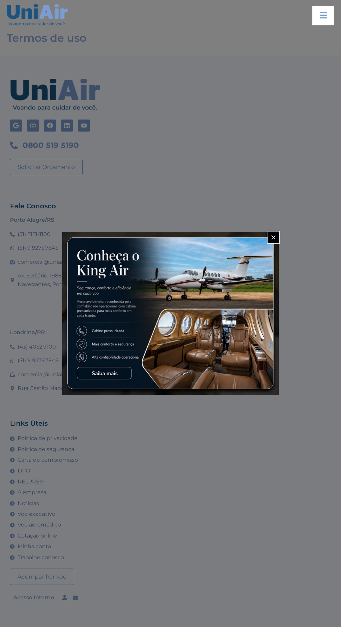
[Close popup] (273, 237)
